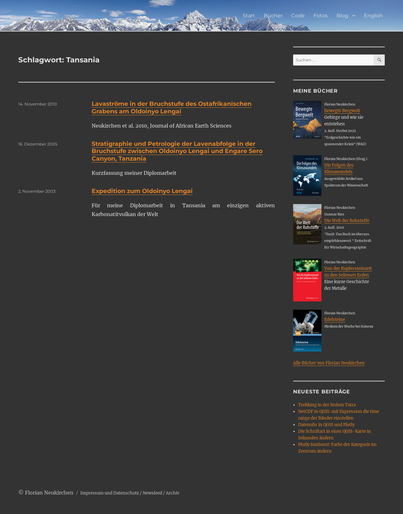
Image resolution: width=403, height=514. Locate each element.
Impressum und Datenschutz (109, 493)
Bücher (273, 16)
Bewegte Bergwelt (342, 110)
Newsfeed (152, 493)
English (373, 16)
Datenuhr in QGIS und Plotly (326, 424)
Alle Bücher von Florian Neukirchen (329, 363)
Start (249, 16)
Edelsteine (334, 319)
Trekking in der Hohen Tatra (327, 405)
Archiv (172, 493)
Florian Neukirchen (49, 492)
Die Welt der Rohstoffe (346, 220)
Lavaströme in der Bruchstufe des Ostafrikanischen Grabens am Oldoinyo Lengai (172, 107)
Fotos (321, 16)
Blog (342, 16)
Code (298, 16)
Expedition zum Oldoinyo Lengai (142, 191)
